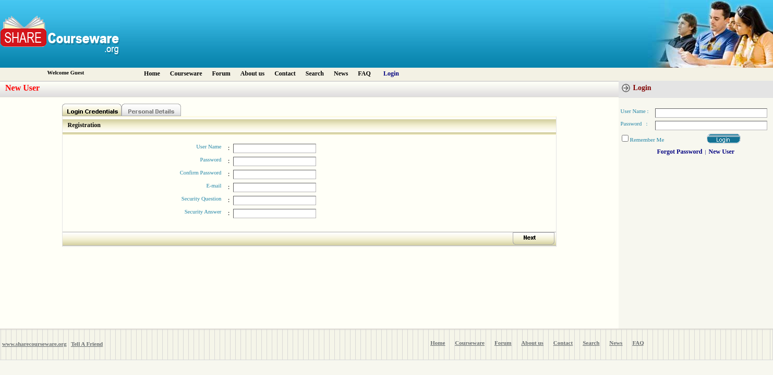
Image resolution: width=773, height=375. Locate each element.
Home (152, 73)
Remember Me (647, 139)
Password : (634, 124)
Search (315, 73)
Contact (285, 73)
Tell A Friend (87, 344)
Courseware (186, 73)
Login (391, 73)
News (341, 73)
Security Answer (203, 212)
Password (211, 159)
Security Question (202, 199)
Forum (221, 73)
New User (721, 151)
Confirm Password (201, 173)
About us (252, 73)
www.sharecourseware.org (34, 344)
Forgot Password (679, 151)
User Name (208, 146)
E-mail (213, 186)
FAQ (364, 73)
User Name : (635, 111)
